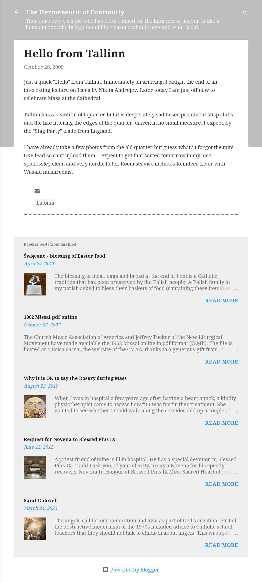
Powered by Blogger (131, 570)
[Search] (245, 14)
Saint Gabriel (40, 500)
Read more (221, 301)
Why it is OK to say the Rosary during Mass (75, 378)
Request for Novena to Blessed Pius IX (69, 439)
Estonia (45, 203)
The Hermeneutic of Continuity (75, 12)
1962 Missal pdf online (50, 317)
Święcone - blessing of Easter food (64, 256)
